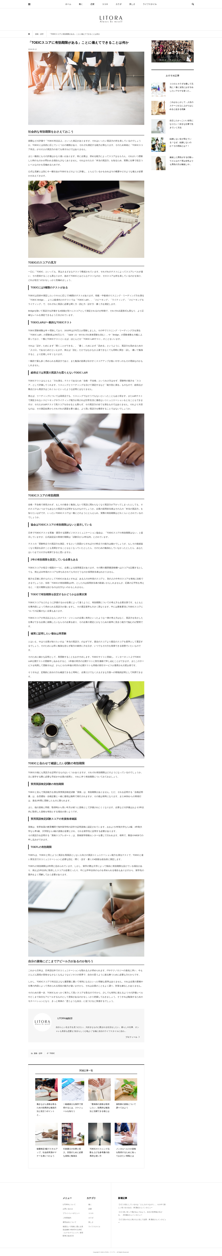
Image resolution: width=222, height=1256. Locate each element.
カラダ (119, 4)
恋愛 (92, 4)
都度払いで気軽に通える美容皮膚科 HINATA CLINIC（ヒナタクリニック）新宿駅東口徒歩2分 (73, 1231)
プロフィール (131, 1037)
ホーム (68, 4)
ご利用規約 (67, 1218)
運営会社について (69, 1222)
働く (81, 4)
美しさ (132, 4)
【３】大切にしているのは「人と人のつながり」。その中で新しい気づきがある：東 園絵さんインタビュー (142, 1206)
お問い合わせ (68, 1209)
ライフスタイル (150, 4)
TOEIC (52, 1053)
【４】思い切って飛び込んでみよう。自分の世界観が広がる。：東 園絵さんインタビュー (140, 1213)
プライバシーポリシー (71, 1213)
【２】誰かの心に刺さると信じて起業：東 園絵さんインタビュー (142, 1221)
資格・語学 (38, 1053)
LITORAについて (69, 1205)
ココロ (105, 4)
